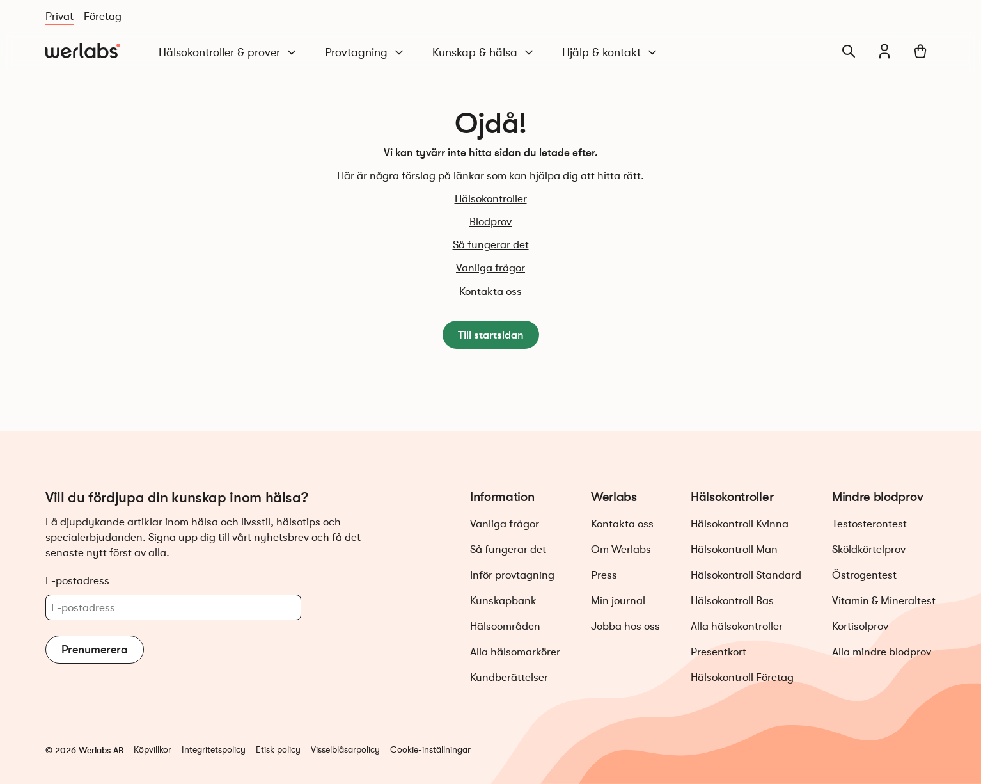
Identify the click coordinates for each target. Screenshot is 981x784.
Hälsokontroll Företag (742, 677)
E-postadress (77, 580)
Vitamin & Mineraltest (884, 601)
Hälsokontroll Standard (746, 575)
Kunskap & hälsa (483, 53)
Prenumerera (94, 649)
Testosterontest (869, 524)
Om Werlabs (621, 549)
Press (604, 575)
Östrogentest (864, 575)
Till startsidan (491, 334)
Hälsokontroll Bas (732, 601)
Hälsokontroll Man (734, 549)
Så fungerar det (491, 245)
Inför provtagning (512, 575)
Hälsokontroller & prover (228, 53)
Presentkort (718, 652)
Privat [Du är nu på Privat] (59, 16)
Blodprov (490, 222)
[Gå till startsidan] (82, 51)
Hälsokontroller (491, 199)
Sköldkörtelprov (869, 549)
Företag (103, 16)
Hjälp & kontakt (610, 53)
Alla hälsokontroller (737, 626)
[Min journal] (884, 51)
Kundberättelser (509, 677)
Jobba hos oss (625, 626)
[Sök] (848, 51)
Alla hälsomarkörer (515, 652)
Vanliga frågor (490, 268)
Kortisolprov (860, 626)
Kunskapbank (503, 601)
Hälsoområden (505, 626)
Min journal (618, 601)
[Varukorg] (920, 51)
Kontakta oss (490, 291)
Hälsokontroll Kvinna (740, 524)
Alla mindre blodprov (881, 652)
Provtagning (365, 53)
